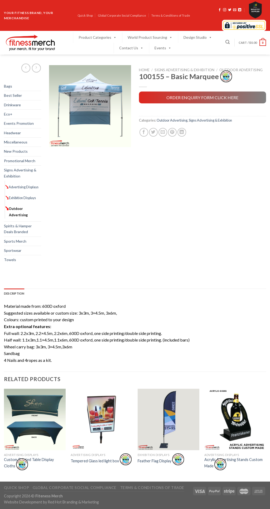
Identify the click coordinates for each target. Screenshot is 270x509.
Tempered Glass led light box (101, 461)
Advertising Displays (23, 187)
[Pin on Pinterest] (172, 132)
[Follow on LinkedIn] (239, 10)
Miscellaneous (15, 142)
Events (163, 48)
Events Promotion (19, 123)
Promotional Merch (19, 161)
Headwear (12, 133)
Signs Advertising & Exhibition (20, 173)
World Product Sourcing (150, 37)
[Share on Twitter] (153, 132)
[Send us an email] (234, 10)
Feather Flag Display (161, 461)
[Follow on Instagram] (224, 10)
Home (144, 70)
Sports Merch (15, 241)
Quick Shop (85, 15)
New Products (16, 151)
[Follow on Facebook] (219, 10)
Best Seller (13, 95)
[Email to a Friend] (162, 132)
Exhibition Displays (22, 198)
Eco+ (8, 114)
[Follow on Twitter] (229, 10)
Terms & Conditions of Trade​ (170, 15)
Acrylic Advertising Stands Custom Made (233, 462)
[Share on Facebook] (143, 132)
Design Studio (198, 37)
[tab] (14, 294)
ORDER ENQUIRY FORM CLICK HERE (202, 97)
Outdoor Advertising (18, 212)
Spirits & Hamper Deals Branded (18, 229)
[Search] (227, 42)
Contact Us (131, 48)
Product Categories (98, 37)
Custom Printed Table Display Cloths (29, 462)
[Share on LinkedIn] (181, 132)
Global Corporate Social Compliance (122, 15)
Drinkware (12, 105)
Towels (10, 259)
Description (14, 293)
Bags (8, 86)
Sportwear (12, 250)
